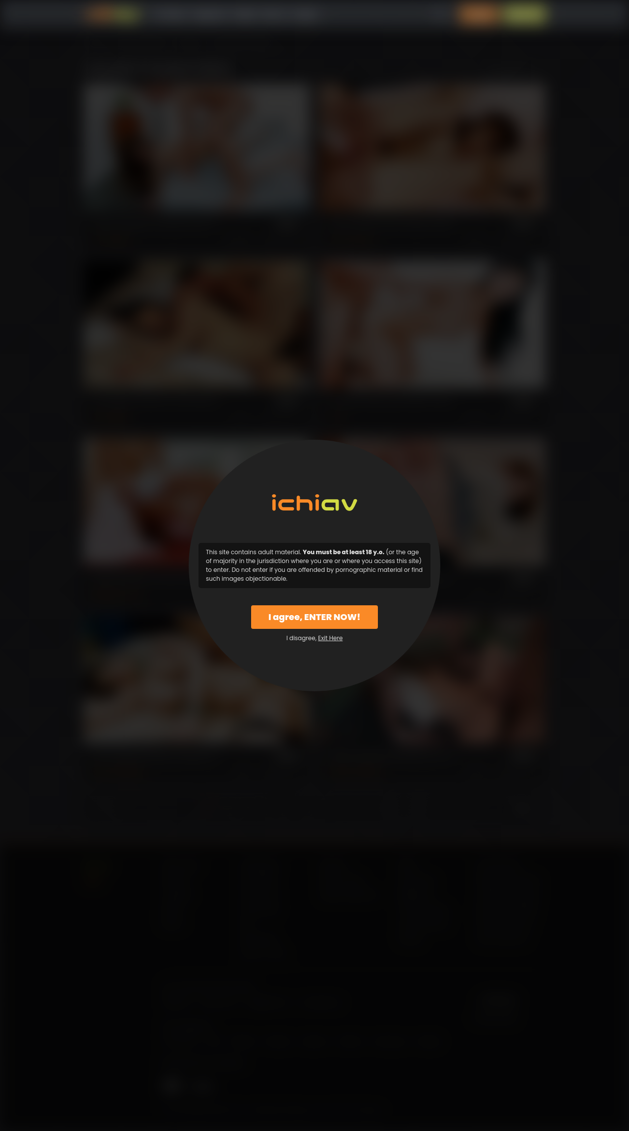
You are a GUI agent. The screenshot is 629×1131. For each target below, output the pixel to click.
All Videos (170, 14)
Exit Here (330, 638)
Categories (209, 14)
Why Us (274, 14)
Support (306, 14)
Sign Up (524, 14)
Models (244, 14)
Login (479, 14)
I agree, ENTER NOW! (314, 617)
